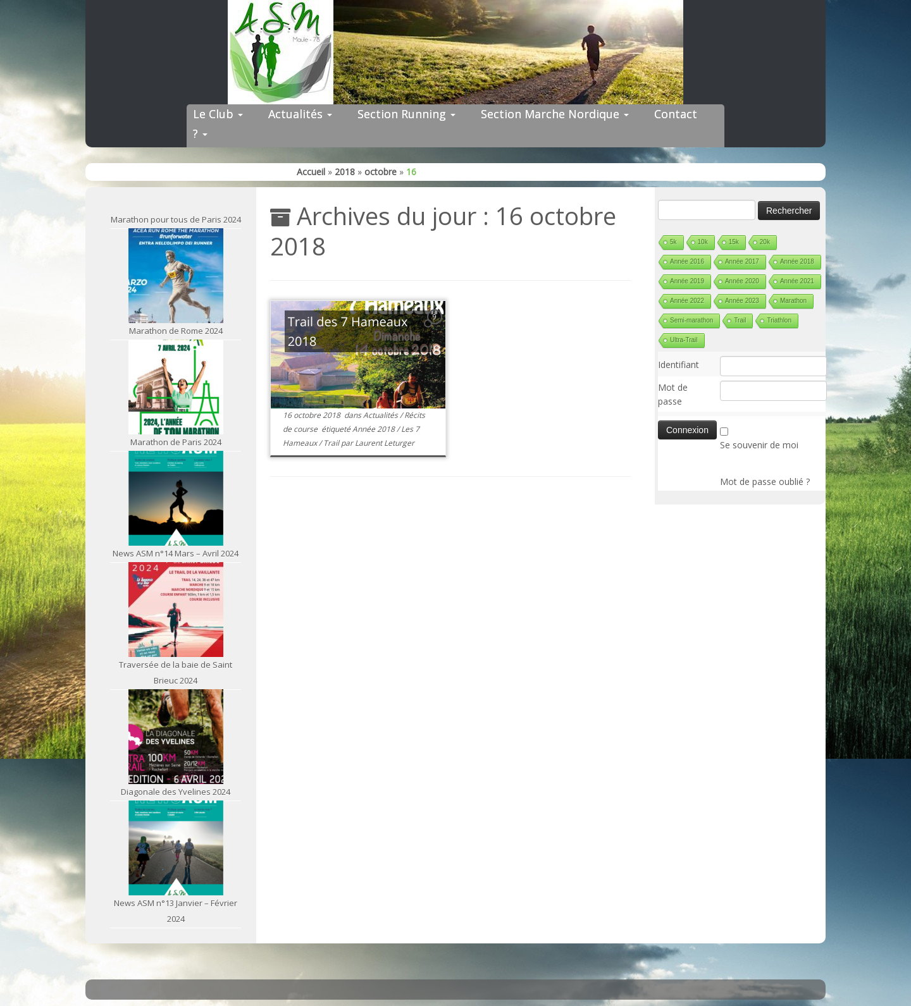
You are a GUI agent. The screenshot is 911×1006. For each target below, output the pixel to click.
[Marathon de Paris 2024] (175, 387)
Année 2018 (374, 429)
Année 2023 (742, 300)
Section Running (406, 113)
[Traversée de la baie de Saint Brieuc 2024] (175, 609)
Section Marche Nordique (555, 113)
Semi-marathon (691, 320)
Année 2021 (797, 281)
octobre (380, 172)
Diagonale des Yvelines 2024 (175, 791)
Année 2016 (687, 261)
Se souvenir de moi (759, 445)
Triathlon (779, 320)
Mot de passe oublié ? (765, 481)
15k (734, 241)
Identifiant (678, 365)
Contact (675, 113)
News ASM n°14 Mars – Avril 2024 (176, 553)
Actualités (300, 113)
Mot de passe (673, 394)
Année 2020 (742, 281)
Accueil (311, 172)
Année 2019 (687, 281)
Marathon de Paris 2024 (175, 442)
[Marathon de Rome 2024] (175, 275)
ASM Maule (467, 986)
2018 (345, 172)
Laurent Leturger (384, 443)
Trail (332, 443)
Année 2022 (687, 300)
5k (673, 241)
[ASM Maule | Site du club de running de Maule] (455, 52)
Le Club (218, 113)
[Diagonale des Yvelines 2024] (175, 736)
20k (765, 241)
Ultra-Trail (684, 339)
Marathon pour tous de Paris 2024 (176, 219)
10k (703, 241)
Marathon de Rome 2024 (176, 330)
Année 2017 (742, 261)
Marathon (793, 300)
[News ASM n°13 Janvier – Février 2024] (175, 848)
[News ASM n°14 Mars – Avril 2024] (175, 498)
